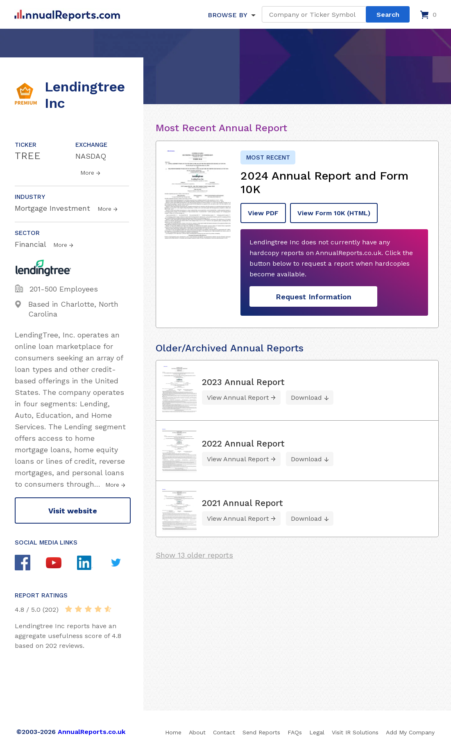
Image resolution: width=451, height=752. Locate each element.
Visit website (72, 510)
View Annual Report (238, 397)
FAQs (295, 732)
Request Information (313, 296)
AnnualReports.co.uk (91, 732)
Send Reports (261, 732)
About (197, 732)
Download (306, 397)
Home (173, 732)
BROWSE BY (227, 15)
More (87, 172)
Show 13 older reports (194, 555)
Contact (224, 732)
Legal (316, 732)
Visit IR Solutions (355, 732)
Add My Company (410, 732)
